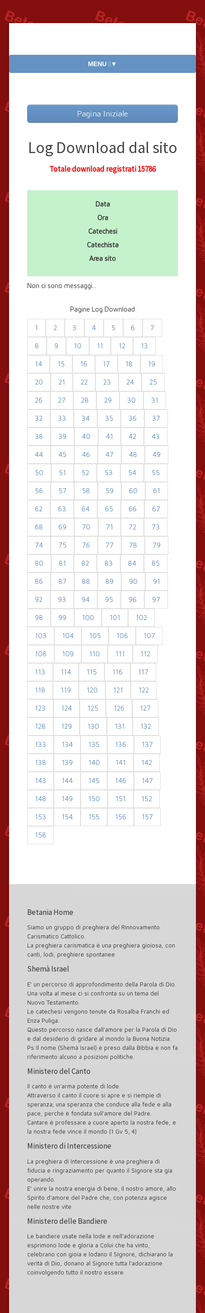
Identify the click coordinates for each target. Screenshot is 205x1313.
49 (157, 454)
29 (108, 400)
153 (40, 817)
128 (40, 726)
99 (62, 617)
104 (68, 636)
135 (94, 744)
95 (109, 599)
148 (40, 799)
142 (146, 762)
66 (133, 509)
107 (149, 636)
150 (94, 799)
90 (133, 581)
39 (62, 436)
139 (67, 762)
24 (130, 382)
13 (144, 346)
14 (38, 364)
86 (39, 581)
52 (85, 472)
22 (84, 382)
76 (86, 545)
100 (88, 617)
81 (62, 563)
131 (119, 726)
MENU (102, 63)
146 (120, 780)
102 (141, 617)
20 (39, 382)
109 (68, 654)
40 (86, 436)
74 (39, 545)
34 (85, 418)
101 (115, 617)
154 (67, 817)
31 (154, 400)
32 (39, 418)
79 (157, 545)
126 (119, 708)
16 (83, 364)
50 (39, 472)
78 (133, 545)
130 (93, 726)
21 (61, 382)
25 (153, 382)
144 (67, 780)
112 (145, 654)
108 (41, 654)
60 (133, 491)
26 (39, 400)
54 (132, 472)
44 (39, 454)
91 (156, 581)
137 (147, 744)
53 (109, 472)
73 (156, 527)
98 (39, 617)
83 (109, 563)
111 (120, 654)
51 (62, 472)
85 (156, 563)
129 (66, 726)
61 (156, 491)
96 (133, 599)
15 (61, 364)
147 (147, 780)
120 (92, 690)
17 (106, 364)
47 (109, 454)
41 (109, 436)
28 (85, 400)
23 (107, 382)
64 (85, 509)
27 (62, 400)
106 (122, 636)
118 (40, 690)
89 (109, 581)
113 (40, 672)
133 (40, 744)
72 (132, 527)
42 (132, 436)
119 (66, 690)
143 (40, 780)
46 (86, 454)
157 (147, 817)
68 (39, 527)
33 (62, 418)
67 (156, 509)
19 (151, 364)
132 (145, 726)
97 (156, 599)
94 (85, 599)
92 (39, 599)
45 (62, 454)
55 (156, 472)
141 (120, 762)
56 (39, 491)
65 (109, 509)
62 (39, 509)
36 (133, 418)
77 (109, 545)
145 (94, 780)
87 (62, 581)
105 (95, 636)
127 (145, 708)
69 (62, 527)
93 (62, 599)
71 (109, 527)
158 (40, 835)
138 (40, 762)
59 (109, 491)
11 (100, 346)
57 (62, 491)
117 (143, 672)
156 (120, 817)
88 (86, 581)
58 (86, 491)
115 (91, 672)
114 (66, 672)
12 (122, 346)
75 (62, 545)
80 (39, 563)
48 (133, 454)
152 (146, 799)
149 (67, 799)
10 (77, 346)
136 (120, 744)
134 (67, 744)
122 (143, 690)
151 (120, 799)
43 (156, 436)
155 (94, 817)
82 (85, 563)
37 (156, 418)
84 (132, 563)
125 (92, 708)
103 (41, 636)
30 (131, 400)
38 (39, 436)
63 (62, 509)
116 (117, 672)
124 (66, 708)
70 (86, 527)
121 (118, 690)
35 (109, 418)
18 (129, 364)
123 (40, 708)
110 (94, 654)
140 (94, 762)
